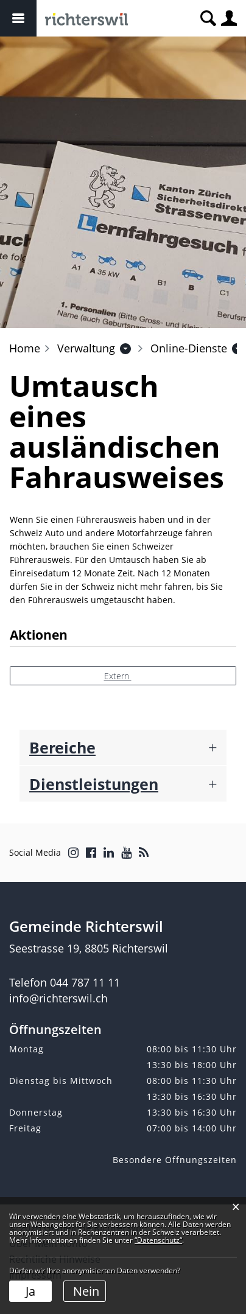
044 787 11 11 (85, 982)
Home (24, 348)
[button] (86, 348)
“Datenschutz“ (158, 1240)
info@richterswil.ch (58, 998)
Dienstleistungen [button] (93, 784)
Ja (30, 1291)
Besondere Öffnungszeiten (175, 1159)
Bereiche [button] (62, 747)
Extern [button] (118, 676)
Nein (86, 1291)
